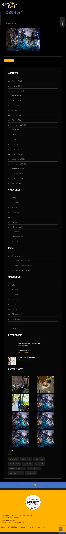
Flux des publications (21, 261)
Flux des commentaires (22, 266)
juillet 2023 (16, 135)
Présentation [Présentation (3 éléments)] (16, 473)
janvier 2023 (17, 154)
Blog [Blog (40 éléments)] (13, 459)
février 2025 (17, 81)
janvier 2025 (17, 86)
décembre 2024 (19, 91)
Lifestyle (15, 212)
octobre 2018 (17, 179)
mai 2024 (16, 105)
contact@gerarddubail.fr (16, 522)
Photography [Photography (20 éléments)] (17, 468)
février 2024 (17, 120)
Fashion (15, 207)
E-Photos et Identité (26, 358)
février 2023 (17, 149)
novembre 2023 (19, 125)
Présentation (17, 237)
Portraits (16, 232)
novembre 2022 (19, 164)
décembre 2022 (18, 159)
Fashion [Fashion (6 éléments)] (39, 459)
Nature (15, 222)
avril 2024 (16, 110)
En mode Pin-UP (25, 351)
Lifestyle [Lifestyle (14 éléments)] (14, 464)
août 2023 (16, 130)
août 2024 (16, 96)
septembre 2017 (18, 183)
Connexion (16, 256)
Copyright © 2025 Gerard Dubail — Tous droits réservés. (22, 527)
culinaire (15, 203)
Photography (17, 227)
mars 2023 (16, 144)
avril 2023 (16, 140)
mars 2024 (16, 115)
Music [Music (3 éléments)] (27, 464)
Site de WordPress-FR (21, 271)
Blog (14, 198)
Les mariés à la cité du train (29, 344)
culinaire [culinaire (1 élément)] (26, 459)
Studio (15, 242)
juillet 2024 (16, 101)
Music (14, 217)
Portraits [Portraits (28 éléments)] (34, 468)
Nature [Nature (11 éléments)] (39, 464)
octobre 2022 (18, 169)
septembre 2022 (19, 174)
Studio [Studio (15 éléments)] (31, 473)
